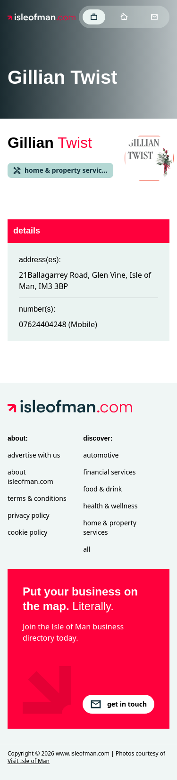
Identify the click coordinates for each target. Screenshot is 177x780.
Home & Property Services (109, 527)
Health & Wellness (110, 505)
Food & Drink (102, 488)
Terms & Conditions (37, 498)
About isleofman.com (30, 476)
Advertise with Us (34, 454)
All (86, 549)
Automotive (100, 454)
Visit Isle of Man (29, 761)
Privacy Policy (29, 515)
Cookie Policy (27, 532)
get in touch (118, 704)
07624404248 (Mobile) (58, 324)
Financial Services (109, 471)
